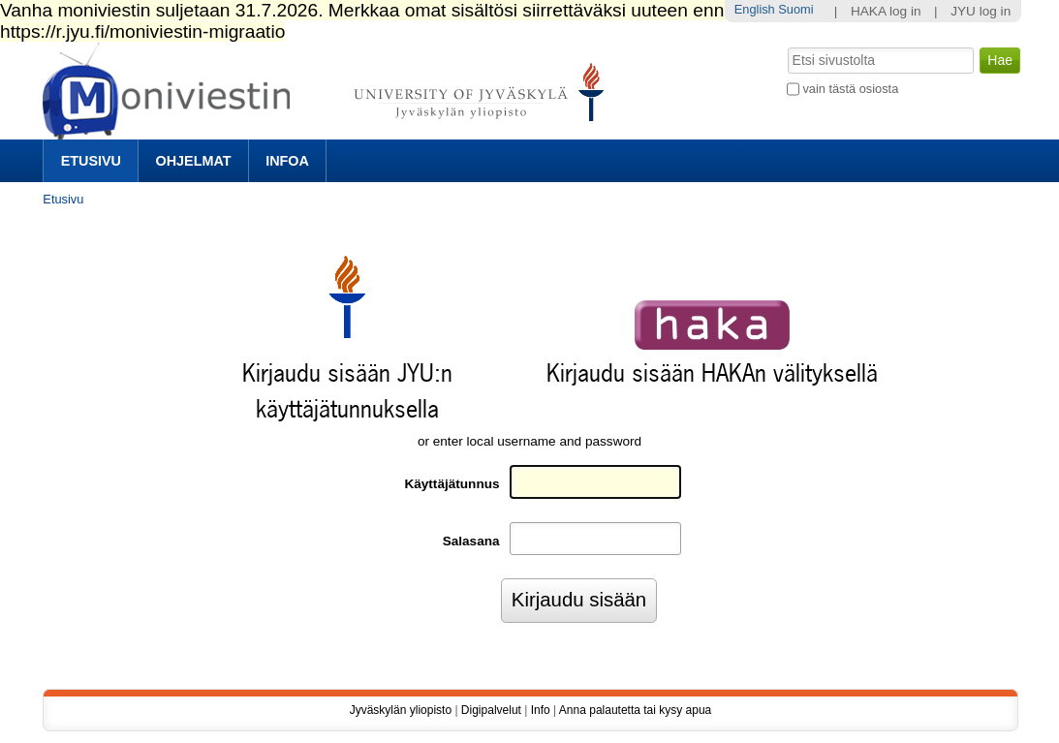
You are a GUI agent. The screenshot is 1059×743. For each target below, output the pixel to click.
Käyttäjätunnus (451, 484)
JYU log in (980, 11)
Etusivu (91, 161)
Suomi (795, 9)
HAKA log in (886, 11)
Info (540, 710)
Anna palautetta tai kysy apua (635, 710)
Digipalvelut (491, 710)
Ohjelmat (194, 161)
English (754, 9)
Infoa (287, 161)
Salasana (471, 541)
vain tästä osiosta (850, 88)
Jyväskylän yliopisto (401, 710)
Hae (785, 45)
